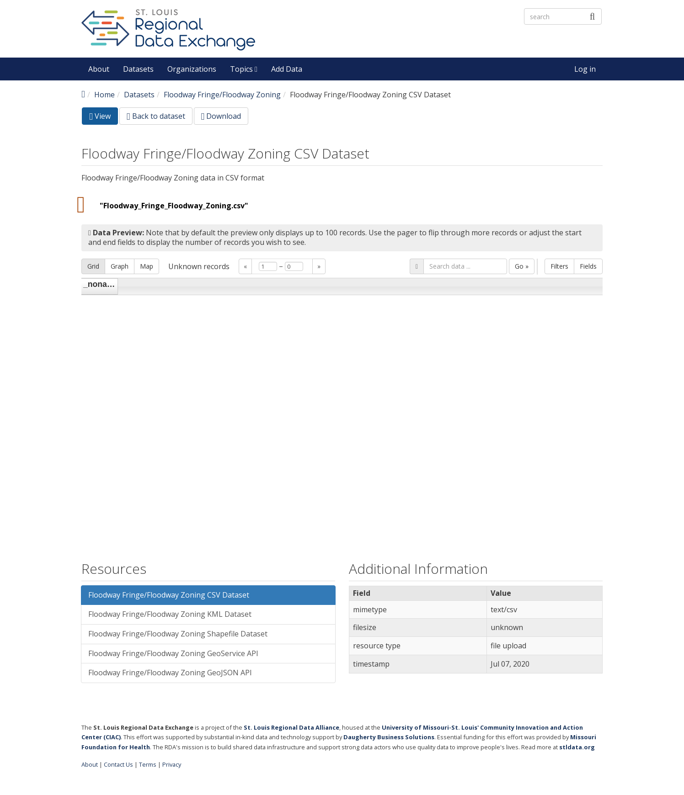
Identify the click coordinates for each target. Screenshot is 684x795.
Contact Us (118, 764)
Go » (522, 266)
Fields (588, 266)
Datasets (138, 69)
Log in (585, 69)
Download (221, 116)
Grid (93, 266)
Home (104, 95)
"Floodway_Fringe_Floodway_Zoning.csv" (174, 206)
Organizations (191, 69)
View (103, 118)
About (98, 69)
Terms (147, 764)
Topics (243, 69)
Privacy (171, 764)
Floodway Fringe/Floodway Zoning (222, 95)
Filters (559, 266)
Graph (119, 266)
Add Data (286, 69)
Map (146, 266)
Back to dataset (156, 116)
